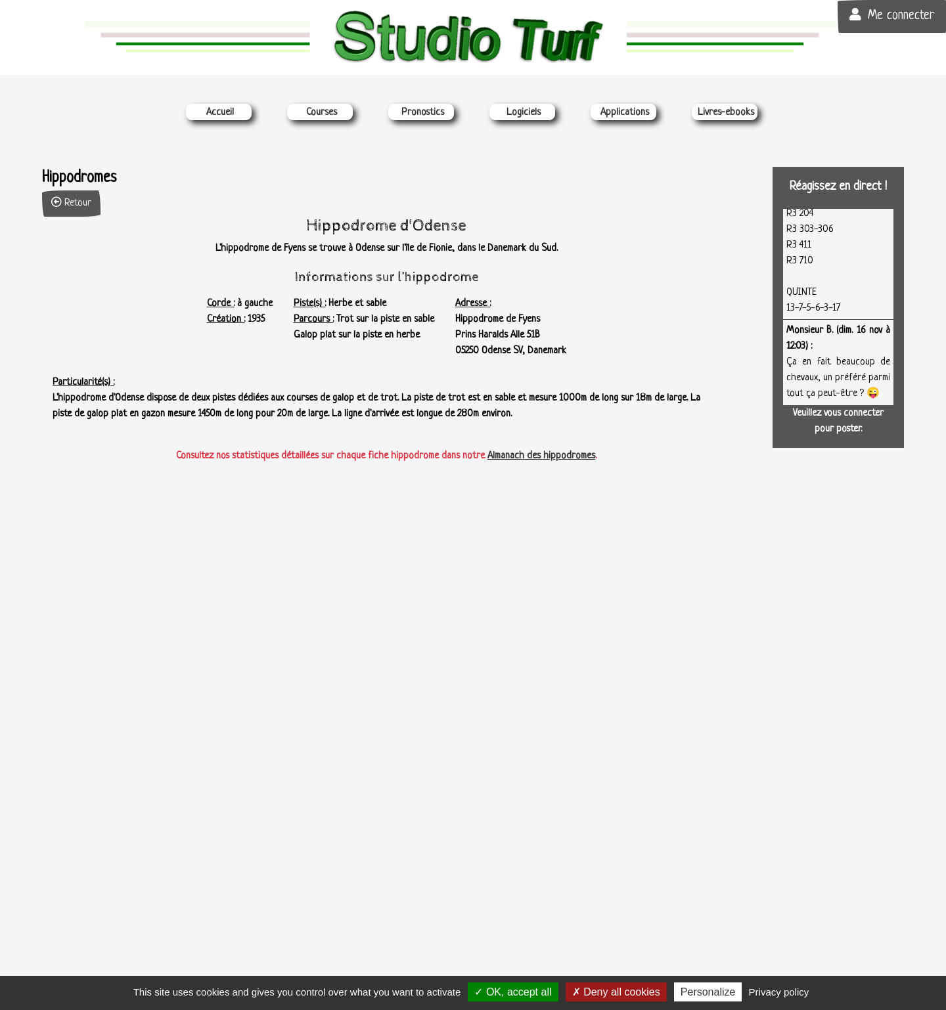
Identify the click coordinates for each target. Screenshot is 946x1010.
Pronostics (422, 112)
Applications (624, 112)
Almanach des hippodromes (541, 456)
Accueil (220, 112)
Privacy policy (779, 992)
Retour (71, 202)
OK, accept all (512, 992)
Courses (321, 112)
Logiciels (524, 112)
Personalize (708, 992)
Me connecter (891, 15)
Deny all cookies (616, 992)
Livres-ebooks (726, 112)
